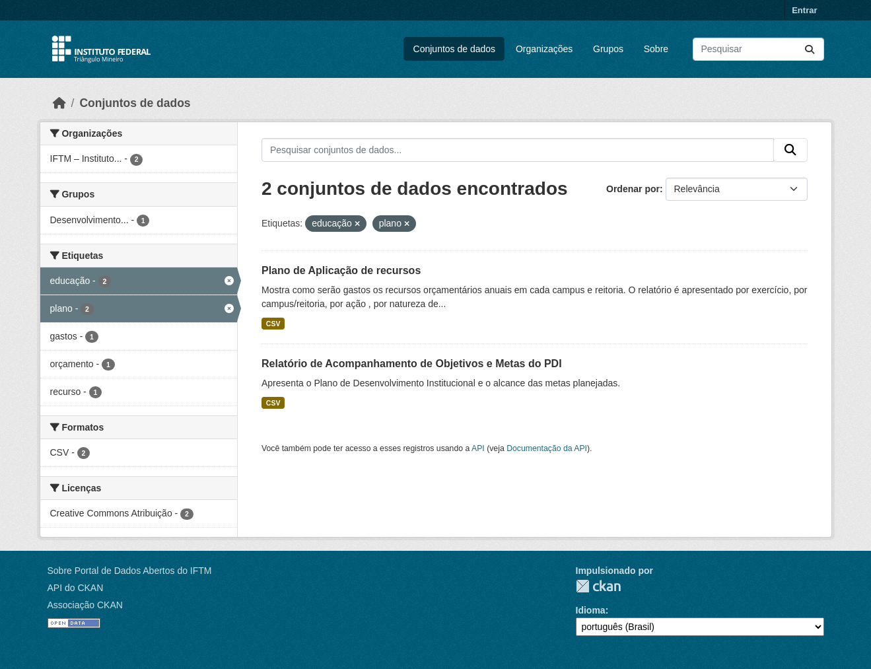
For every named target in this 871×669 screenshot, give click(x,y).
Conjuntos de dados (454, 49)
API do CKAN (76, 587)
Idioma (591, 610)
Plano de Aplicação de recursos (341, 270)
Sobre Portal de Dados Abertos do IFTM (130, 570)
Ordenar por (633, 189)
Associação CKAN (85, 605)
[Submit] (809, 49)
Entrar (804, 10)
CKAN (598, 586)
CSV (273, 324)
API (478, 448)
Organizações (544, 49)
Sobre (656, 49)
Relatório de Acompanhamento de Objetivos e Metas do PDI (411, 363)
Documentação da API (546, 448)
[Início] (59, 103)
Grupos (608, 49)
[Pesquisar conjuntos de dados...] (758, 49)
